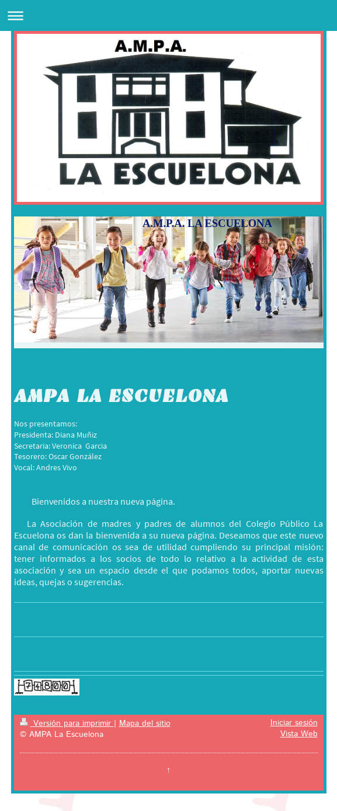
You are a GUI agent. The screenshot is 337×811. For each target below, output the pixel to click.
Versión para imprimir (67, 723)
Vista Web (299, 734)
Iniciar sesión (294, 723)
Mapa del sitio (145, 723)
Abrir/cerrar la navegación (168, 15)
